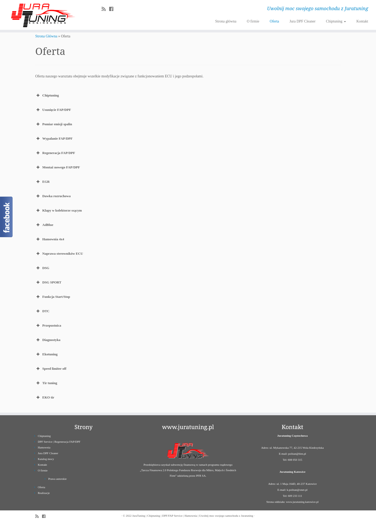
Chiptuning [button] (47, 95)
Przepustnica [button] (48, 325)
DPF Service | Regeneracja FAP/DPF (59, 441)
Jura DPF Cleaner (303, 21)
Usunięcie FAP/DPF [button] (53, 109)
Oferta (274, 21)
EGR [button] (42, 181)
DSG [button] (42, 268)
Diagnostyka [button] (47, 340)
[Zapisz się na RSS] (105, 9)
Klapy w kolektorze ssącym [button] (58, 210)
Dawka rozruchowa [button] (52, 196)
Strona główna (225, 21)
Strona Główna (46, 36)
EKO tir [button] (44, 397)
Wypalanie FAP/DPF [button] (54, 138)
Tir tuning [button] (46, 383)
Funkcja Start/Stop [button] (52, 296)
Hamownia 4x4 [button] (49, 239)
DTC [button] (42, 311)
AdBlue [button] (44, 224)
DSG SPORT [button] (48, 282)
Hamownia (44, 447)
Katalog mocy (46, 458)
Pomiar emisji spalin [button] (53, 124)
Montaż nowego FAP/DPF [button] (57, 167)
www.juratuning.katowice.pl (302, 501)
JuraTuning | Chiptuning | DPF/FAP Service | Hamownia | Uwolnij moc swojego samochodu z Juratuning (192, 515)
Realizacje (44, 492)
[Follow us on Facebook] (113, 9)
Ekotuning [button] (46, 354)
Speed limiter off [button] (50, 368)
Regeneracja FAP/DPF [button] (55, 153)
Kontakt (362, 21)
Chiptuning (336, 21)
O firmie (253, 21)
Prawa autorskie (57, 478)
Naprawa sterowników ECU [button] (59, 253)
